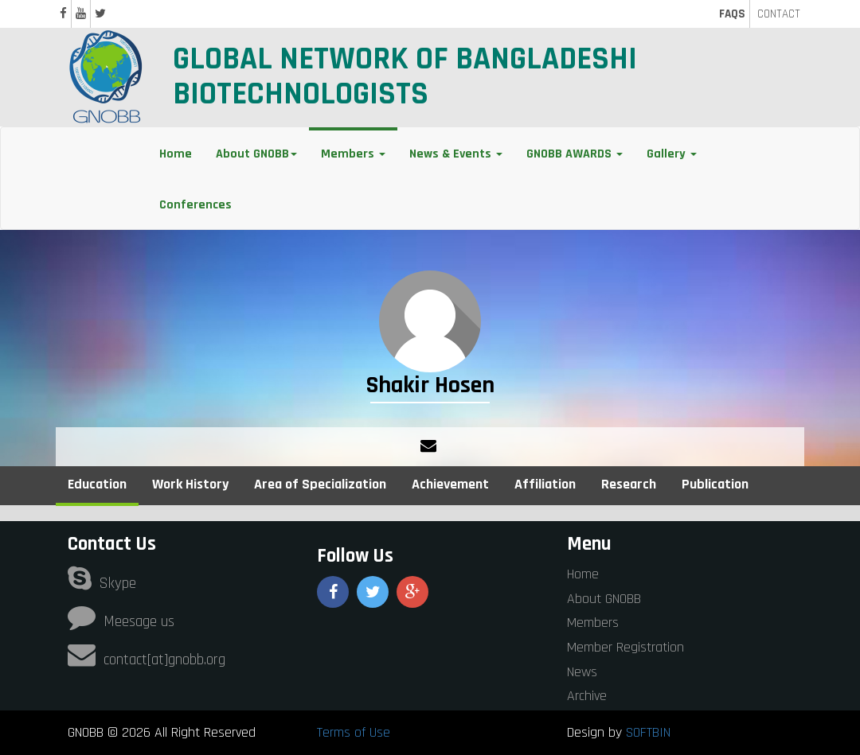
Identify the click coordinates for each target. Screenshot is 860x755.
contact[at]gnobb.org (146, 660)
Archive (587, 696)
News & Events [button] (455, 154)
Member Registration (625, 647)
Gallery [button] (672, 154)
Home (175, 154)
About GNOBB (604, 599)
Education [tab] (97, 484)
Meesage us (121, 622)
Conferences (195, 205)
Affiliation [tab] (545, 484)
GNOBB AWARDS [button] (574, 154)
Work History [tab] (190, 484)
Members (593, 622)
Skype (102, 583)
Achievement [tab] (450, 484)
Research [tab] (628, 484)
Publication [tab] (715, 484)
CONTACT (778, 13)
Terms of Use (353, 732)
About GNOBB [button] (256, 154)
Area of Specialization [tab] (320, 484)
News (582, 672)
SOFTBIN (648, 732)
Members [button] (353, 154)
